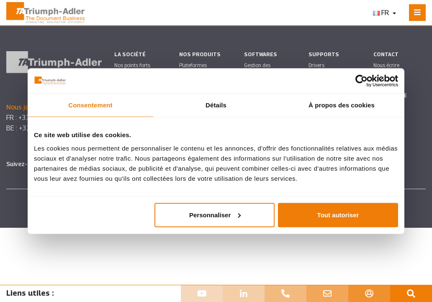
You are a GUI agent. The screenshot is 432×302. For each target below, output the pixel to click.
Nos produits (200, 54)
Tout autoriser (338, 214)
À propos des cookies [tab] (342, 105)
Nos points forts (132, 65)
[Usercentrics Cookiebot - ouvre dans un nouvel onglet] (361, 81)
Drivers (316, 65)
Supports (324, 54)
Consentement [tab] (90, 105)
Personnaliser (215, 214)
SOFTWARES (260, 54)
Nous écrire (386, 65)
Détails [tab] (216, 105)
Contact (386, 54)
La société (130, 54)
